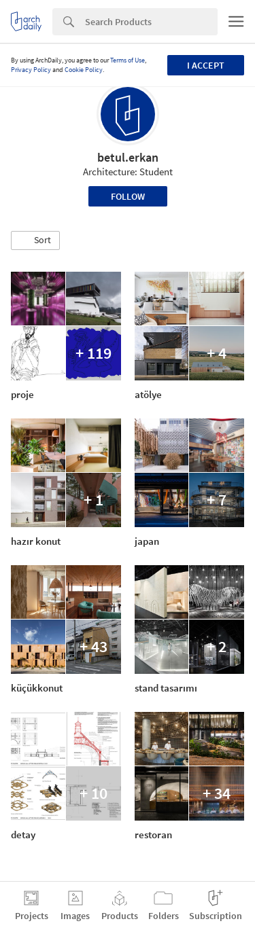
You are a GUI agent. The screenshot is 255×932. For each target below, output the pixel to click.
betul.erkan (127, 157)
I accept (205, 65)
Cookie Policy (84, 69)
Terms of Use (127, 60)
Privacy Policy (31, 69)
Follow (128, 196)
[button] (35, 240)
